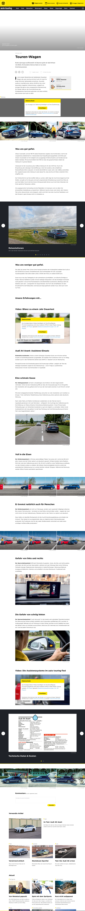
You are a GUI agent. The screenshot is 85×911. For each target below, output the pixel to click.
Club (22, 8)
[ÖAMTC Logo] (3, 3)
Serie (65, 8)
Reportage (58, 8)
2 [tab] (37, 254)
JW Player (29, 326)
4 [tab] (42, 254)
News (45, 8)
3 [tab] (40, 254)
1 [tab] (35, 254)
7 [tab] (48, 254)
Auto (17, 8)
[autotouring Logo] (6, 8)
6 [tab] (46, 254)
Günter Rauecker (61, 79)
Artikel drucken (45, 72)
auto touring (59, 81)
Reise (51, 8)
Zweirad (72, 8)
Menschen (29, 8)
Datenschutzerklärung (48, 113)
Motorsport (38, 8)
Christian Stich (60, 86)
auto (45, 819)
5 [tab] (44, 254)
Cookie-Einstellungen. (31, 114)
